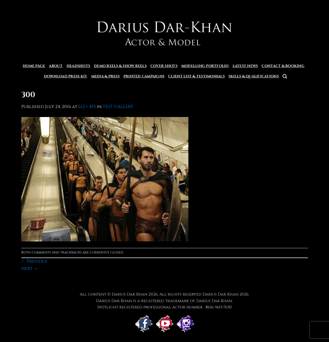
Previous (34, 261)
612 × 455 (87, 107)
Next (29, 268)
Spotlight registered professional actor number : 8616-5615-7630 (164, 307)
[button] (285, 76)
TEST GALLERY (118, 107)
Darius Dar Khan (220, 294)
